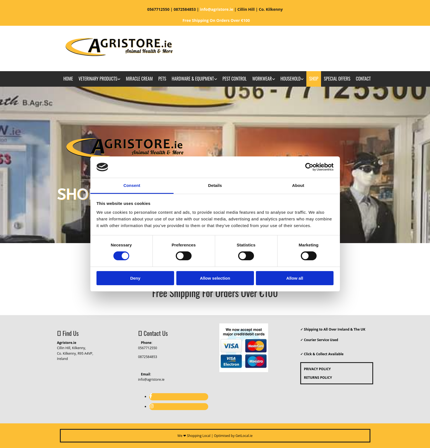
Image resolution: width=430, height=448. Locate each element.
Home (68, 78)
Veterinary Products (97, 78)
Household (291, 78)
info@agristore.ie (151, 379)
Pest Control (235, 78)
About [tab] (298, 185)
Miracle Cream (139, 78)
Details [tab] (215, 185)
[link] (99, 79)
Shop (313, 78)
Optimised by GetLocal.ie (233, 435)
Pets (162, 78)
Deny (135, 278)
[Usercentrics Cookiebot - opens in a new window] (309, 167)
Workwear (262, 78)
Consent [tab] (131, 185)
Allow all (294, 278)
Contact (363, 78)
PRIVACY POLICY (316, 369)
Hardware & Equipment (193, 78)
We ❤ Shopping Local (193, 435)
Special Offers (337, 78)
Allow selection (215, 278)
